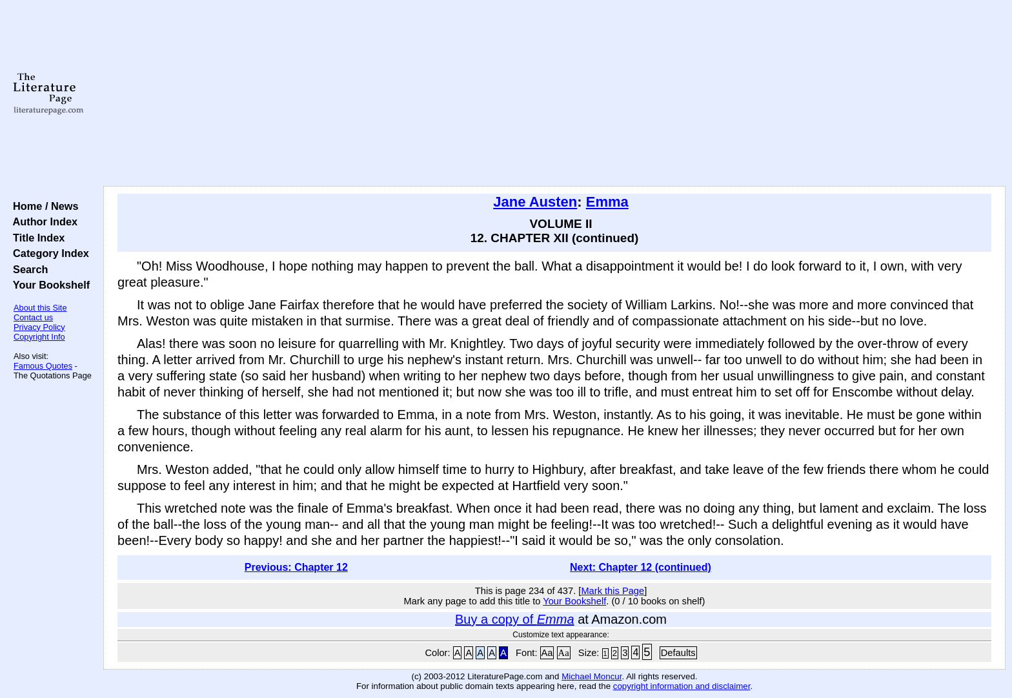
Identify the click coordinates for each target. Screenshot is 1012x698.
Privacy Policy (39, 327)
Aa (547, 653)
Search (27, 269)
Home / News (43, 206)
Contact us (33, 317)
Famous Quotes (43, 366)
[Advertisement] (554, 93)
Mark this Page (612, 591)
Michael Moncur (592, 676)
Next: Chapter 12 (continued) (640, 567)
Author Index (42, 221)
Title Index (36, 237)
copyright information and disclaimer (682, 686)
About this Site (40, 308)
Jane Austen (535, 202)
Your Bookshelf (48, 285)
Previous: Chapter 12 (296, 567)
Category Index (48, 253)
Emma (607, 202)
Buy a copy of (514, 619)
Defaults (678, 653)
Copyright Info (39, 337)
